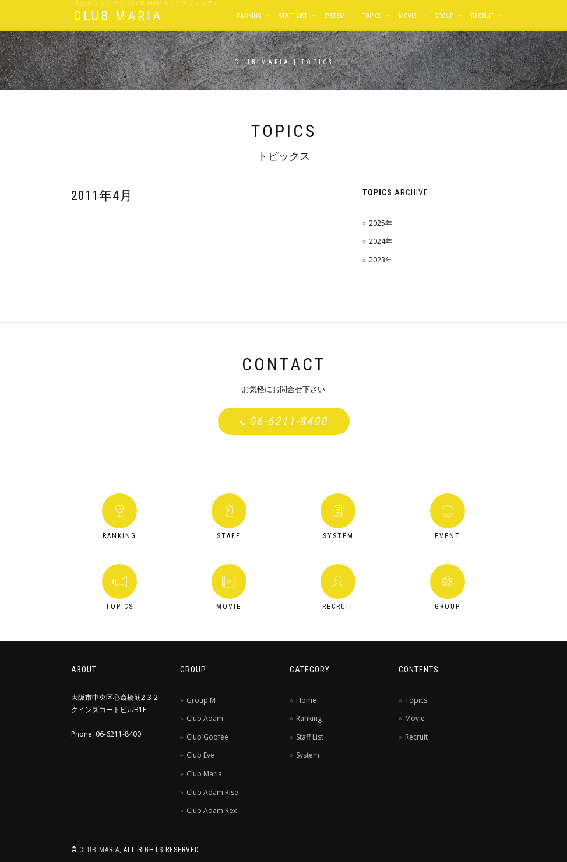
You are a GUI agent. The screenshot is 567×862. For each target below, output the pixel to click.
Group (443, 16)
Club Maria (204, 774)
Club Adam (204, 718)
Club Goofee (207, 737)
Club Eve (200, 755)
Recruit (482, 16)
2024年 (380, 241)
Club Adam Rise (212, 792)
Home (306, 700)
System (335, 16)
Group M (201, 700)
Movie (408, 16)
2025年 (380, 223)
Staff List (293, 16)
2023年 (380, 260)
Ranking (249, 16)
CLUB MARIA (118, 16)
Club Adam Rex (211, 810)
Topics (371, 16)
